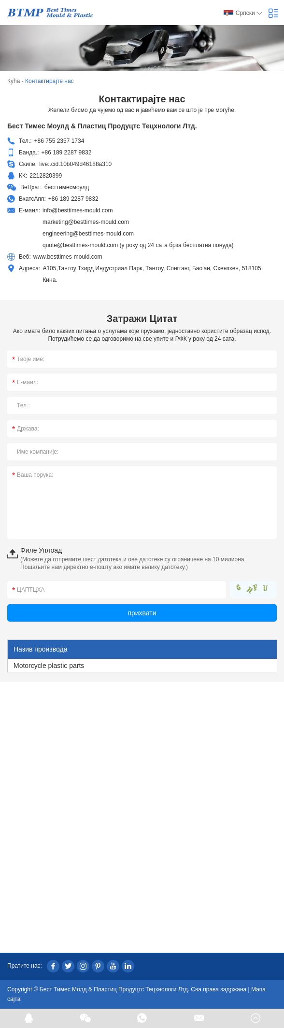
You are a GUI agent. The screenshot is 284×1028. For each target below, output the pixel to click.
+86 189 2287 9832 (73, 198)
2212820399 (45, 175)
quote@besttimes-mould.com (80, 245)
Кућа (13, 81)
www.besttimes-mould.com (67, 256)
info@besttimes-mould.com (78, 210)
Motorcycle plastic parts (49, 665)
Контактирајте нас (49, 81)
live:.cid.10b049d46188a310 (75, 164)
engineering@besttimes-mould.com (88, 233)
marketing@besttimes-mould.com (86, 222)
